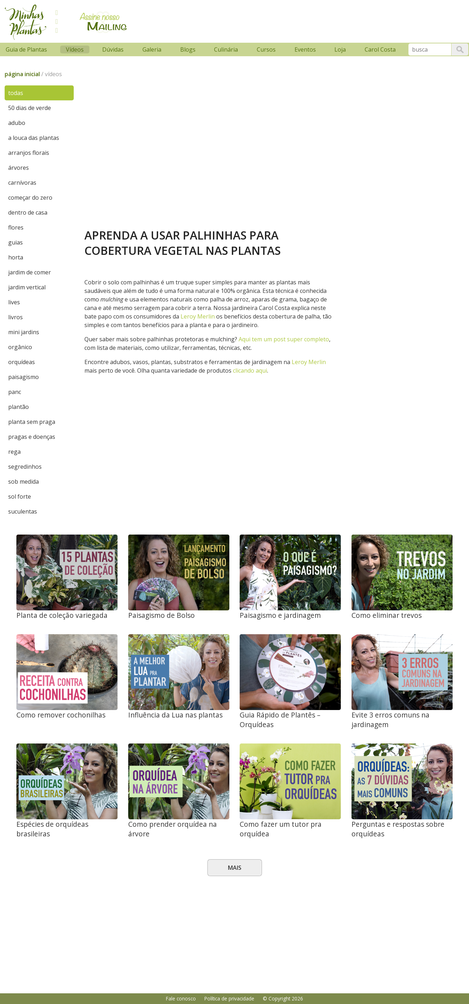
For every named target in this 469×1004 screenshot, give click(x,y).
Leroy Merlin (198, 316)
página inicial (22, 74)
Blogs (188, 49)
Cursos (266, 49)
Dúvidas (113, 49)
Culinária (226, 49)
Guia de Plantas (26, 49)
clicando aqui (250, 370)
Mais (234, 868)
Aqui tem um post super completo (284, 339)
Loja (340, 49)
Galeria (151, 49)
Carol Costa (380, 49)
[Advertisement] (268, 20)
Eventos (305, 49)
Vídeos (75, 49)
